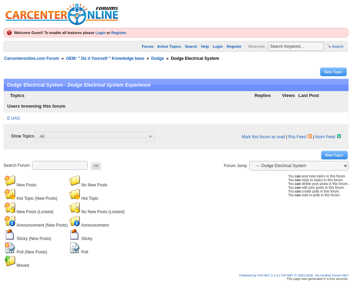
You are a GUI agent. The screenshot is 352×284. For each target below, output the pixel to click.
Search (191, 46)
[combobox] (95, 136)
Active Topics (169, 46)
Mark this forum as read (263, 136)
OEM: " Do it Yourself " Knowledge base (105, 58)
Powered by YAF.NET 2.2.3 (259, 275)
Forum (148, 46)
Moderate (257, 46)
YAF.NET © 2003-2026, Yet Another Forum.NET (314, 275)
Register (118, 33)
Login (101, 33)
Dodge (157, 58)
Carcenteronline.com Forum (31, 58)
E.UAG (13, 118)
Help (205, 46)
